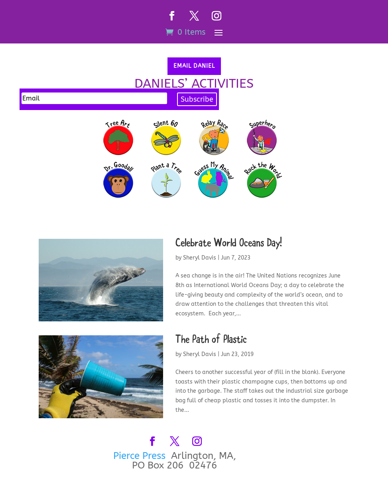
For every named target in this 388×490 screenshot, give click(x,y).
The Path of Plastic (211, 340)
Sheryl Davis (199, 257)
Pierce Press (140, 455)
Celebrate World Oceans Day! (228, 243)
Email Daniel (194, 66)
